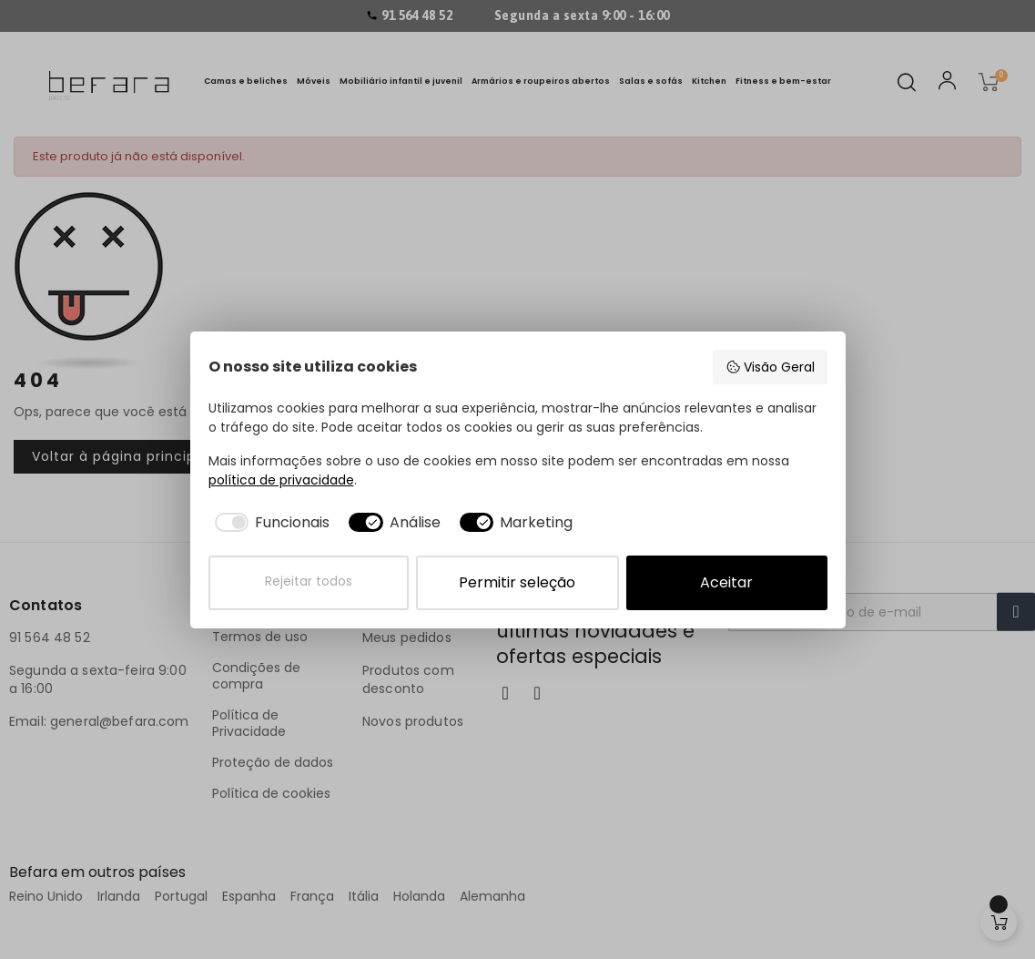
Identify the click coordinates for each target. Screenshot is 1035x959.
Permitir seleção (517, 582)
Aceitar (726, 582)
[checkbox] (269, 523)
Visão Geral (770, 367)
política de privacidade (281, 480)
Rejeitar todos (308, 581)
